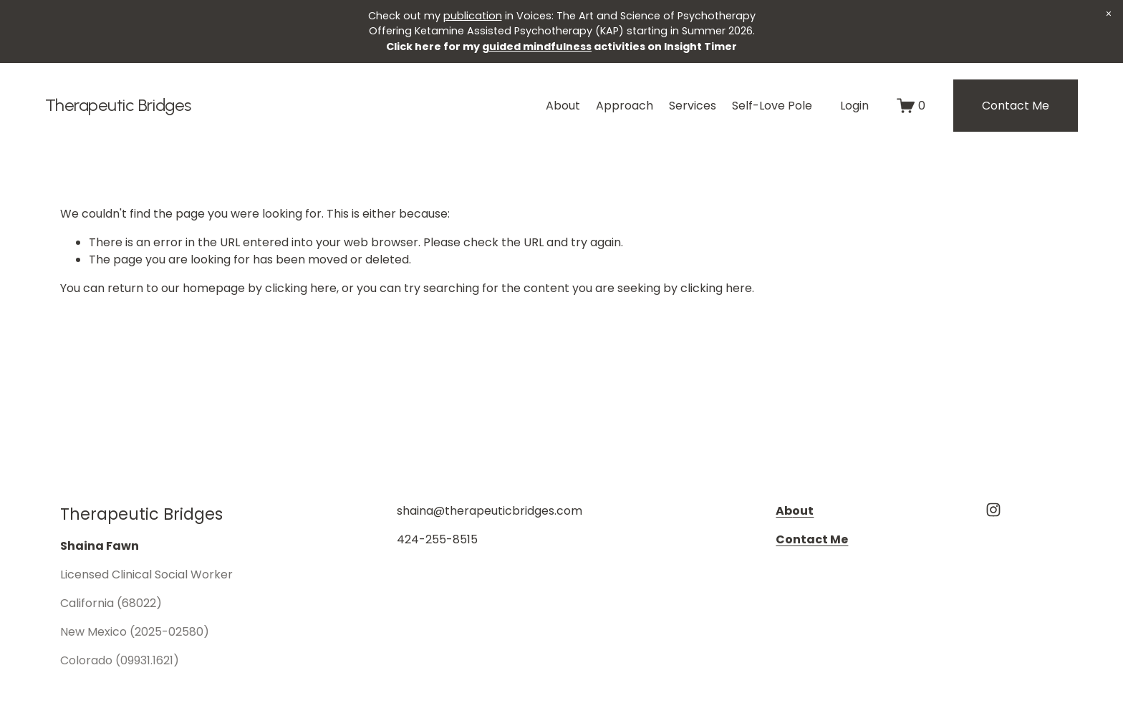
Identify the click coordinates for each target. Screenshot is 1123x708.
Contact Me (1015, 105)
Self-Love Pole (772, 105)
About (563, 105)
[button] (1108, 14)
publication (472, 16)
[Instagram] (993, 510)
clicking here (301, 288)
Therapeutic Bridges (118, 104)
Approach (624, 105)
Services (692, 105)
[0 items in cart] (911, 106)
